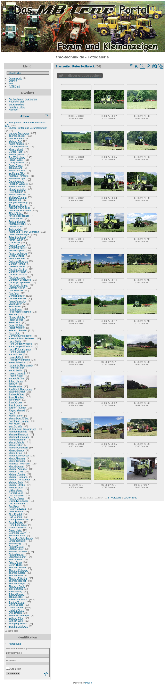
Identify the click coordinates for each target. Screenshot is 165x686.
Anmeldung (15, 643)
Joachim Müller (17, 391)
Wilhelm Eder (16, 618)
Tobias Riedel (16, 596)
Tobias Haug (15, 591)
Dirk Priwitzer (16, 290)
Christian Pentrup (18, 269)
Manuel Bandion (17, 439)
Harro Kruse (15, 354)
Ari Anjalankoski (17, 237)
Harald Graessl (17, 351)
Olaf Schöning (16, 498)
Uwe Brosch (15, 612)
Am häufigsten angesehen (23, 99)
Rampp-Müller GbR (19, 519)
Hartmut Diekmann (19, 133)
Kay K (12, 413)
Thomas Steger (17, 583)
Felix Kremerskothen (20, 311)
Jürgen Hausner (17, 407)
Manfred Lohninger (19, 437)
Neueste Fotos (17, 101)
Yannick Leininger (18, 626)
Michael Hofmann (18, 477)
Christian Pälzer (17, 271)
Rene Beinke (16, 522)
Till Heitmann (16, 588)
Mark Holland (16, 149)
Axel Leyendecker (18, 146)
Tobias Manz (15, 167)
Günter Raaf (15, 151)
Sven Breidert (16, 559)
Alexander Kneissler (19, 207)
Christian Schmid (18, 274)
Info (11, 83)
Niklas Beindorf (17, 186)
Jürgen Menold (17, 410)
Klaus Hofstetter (17, 189)
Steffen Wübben (17, 194)
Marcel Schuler (17, 442)
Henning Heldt (16, 367)
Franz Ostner (16, 165)
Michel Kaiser (16, 487)
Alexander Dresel (18, 205)
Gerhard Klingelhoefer (20, 335)
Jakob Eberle (16, 381)
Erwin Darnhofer (17, 301)
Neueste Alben (17, 104)
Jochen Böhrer (17, 394)
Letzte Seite (130, 497)
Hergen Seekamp (18, 202)
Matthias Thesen (18, 197)
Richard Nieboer (17, 527)
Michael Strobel (17, 484)
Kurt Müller (14, 423)
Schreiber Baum (17, 532)
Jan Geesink (15, 386)
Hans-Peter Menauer (20, 349)
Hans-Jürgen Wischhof (21, 346)
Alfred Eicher (16, 213)
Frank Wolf (14, 322)
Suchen (13, 80)
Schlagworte (15, 78)
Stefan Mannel (16, 554)
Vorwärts (116, 497)
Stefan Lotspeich (18, 551)
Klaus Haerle (16, 415)
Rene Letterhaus (18, 524)
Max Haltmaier (16, 466)
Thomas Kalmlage (18, 570)
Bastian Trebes (17, 245)
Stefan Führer (16, 548)
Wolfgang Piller (17, 173)
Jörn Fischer (15, 405)
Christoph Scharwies (20, 279)
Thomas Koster (17, 572)
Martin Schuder (17, 461)
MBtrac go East (17, 154)
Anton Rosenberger (19, 234)
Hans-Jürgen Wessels (20, 343)
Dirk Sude (14, 293)
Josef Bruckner (17, 397)
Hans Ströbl (15, 341)
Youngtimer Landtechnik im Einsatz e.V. (25, 123)
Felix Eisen (15, 306)
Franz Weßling (16, 325)
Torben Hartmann (18, 599)
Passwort (11, 660)
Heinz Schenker (17, 362)
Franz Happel (16, 159)
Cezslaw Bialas (17, 266)
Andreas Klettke (17, 223)
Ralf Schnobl (16, 516)
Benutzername (14, 652)
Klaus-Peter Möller (19, 418)
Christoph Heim (17, 277)
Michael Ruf (15, 141)
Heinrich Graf (16, 357)
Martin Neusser (17, 458)
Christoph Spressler (19, 282)
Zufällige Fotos (17, 107)
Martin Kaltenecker (19, 455)
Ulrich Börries (16, 604)
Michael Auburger (18, 469)
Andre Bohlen (16, 218)
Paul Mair (14, 506)
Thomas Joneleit (17, 567)
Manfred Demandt (18, 434)
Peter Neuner (16, 511)
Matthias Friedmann (19, 463)
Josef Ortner (15, 402)
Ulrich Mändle (16, 607)
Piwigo (88, 682)
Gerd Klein (14, 333)
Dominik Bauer (17, 295)
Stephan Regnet (17, 556)
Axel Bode (14, 242)
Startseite (62, 66)
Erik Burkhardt (16, 138)
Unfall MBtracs (17, 610)
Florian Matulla (17, 317)
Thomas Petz (16, 575)
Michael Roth (16, 482)
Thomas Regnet (17, 580)
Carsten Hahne (17, 263)
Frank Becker (16, 319)
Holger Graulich (17, 373)
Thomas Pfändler (18, 578)
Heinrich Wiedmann (19, 359)
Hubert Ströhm (17, 378)
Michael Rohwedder (19, 479)
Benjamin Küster (17, 247)
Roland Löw (15, 530)
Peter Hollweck (17, 508)
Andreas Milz (16, 229)
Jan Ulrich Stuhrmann (20, 389)
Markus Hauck (16, 450)
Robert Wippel (16, 181)
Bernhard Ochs (17, 258)
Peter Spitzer (16, 191)
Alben (24, 116)
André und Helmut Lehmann (24, 231)
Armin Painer (16, 239)
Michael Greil (16, 471)
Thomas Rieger (17, 135)
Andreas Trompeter (19, 175)
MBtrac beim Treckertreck (22, 429)
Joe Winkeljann (17, 157)
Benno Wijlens (16, 250)
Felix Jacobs (15, 309)
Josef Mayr (15, 399)
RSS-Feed (14, 86)
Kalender (13, 109)
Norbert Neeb (16, 492)
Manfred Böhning (18, 431)
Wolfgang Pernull (18, 623)
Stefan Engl (15, 543)
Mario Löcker (16, 445)
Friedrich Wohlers (18, 183)
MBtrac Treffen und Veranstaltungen (28, 127)
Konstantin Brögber (19, 421)
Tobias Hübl (15, 199)
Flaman (13, 314)
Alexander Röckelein (20, 210)
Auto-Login (13, 668)
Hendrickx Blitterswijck (21, 365)
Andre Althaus (16, 143)
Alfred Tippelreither (19, 215)
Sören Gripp (15, 562)
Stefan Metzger (17, 178)
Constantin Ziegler (18, 285)
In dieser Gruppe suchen (83, 75)
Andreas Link (16, 226)
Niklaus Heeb (16, 490)
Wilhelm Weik (16, 620)
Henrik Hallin (16, 370)
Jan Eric (13, 383)
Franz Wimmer (17, 327)
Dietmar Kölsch (17, 287)
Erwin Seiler (15, 303)
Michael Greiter (17, 474)
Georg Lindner (16, 162)
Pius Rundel (15, 514)
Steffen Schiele (17, 170)
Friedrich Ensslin (18, 330)
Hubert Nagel (16, 375)
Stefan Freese (16, 546)
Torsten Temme (17, 602)
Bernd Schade (16, 255)
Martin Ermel (16, 453)
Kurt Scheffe (15, 426)
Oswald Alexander (18, 500)
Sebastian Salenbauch (21, 538)
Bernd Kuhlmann (18, 253)
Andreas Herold (17, 221)
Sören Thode (16, 564)
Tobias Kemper (17, 594)
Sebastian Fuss (17, 535)
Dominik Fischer (17, 298)
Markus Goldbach (18, 447)
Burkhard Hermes (18, 261)
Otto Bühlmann (17, 503)
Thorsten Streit (17, 586)
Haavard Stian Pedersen (22, 338)
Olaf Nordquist (16, 495)
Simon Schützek (17, 540)
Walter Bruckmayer (19, 615)
